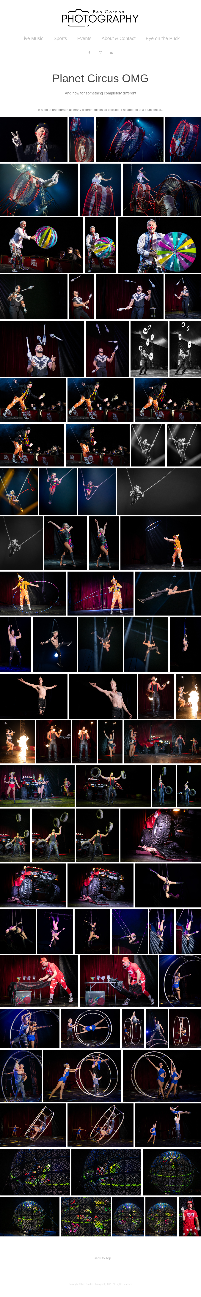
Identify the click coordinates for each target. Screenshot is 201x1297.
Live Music (32, 38)
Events (84, 38)
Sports (60, 38)
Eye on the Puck (163, 38)
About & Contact (119, 38)
